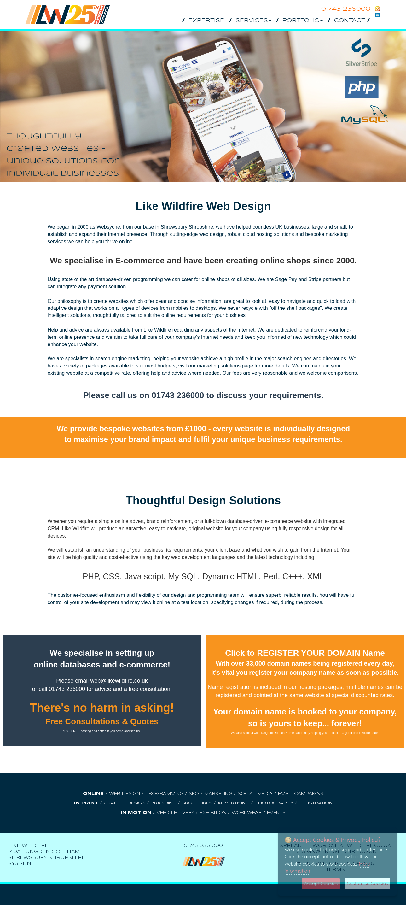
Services (253, 20)
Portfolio (302, 20)
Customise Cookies (367, 883)
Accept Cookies (321, 883)
